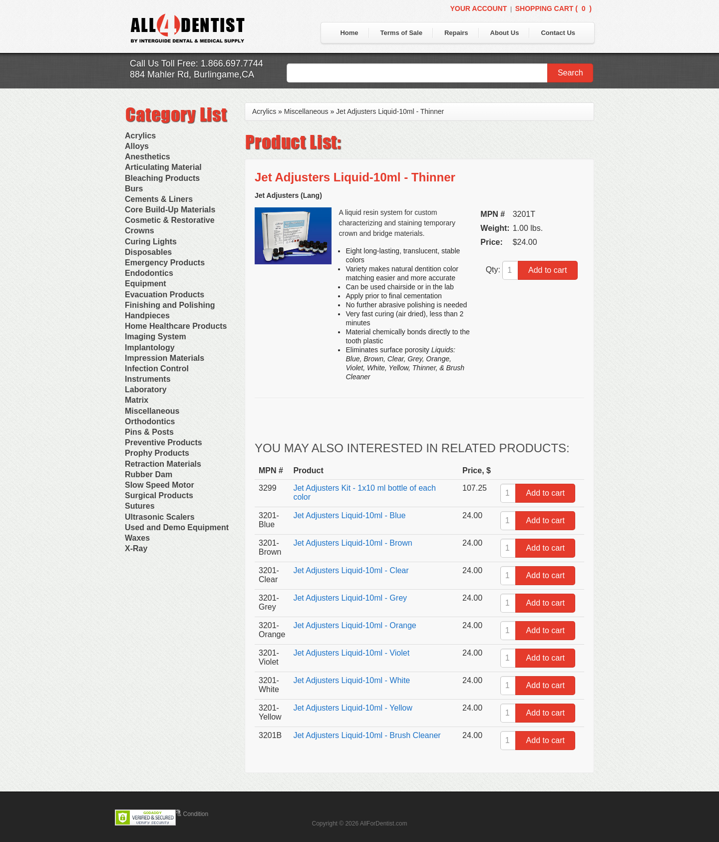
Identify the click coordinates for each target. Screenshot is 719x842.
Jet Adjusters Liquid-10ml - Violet (351, 653)
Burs (134, 188)
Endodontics (149, 273)
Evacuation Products (164, 294)
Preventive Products (163, 442)
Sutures (140, 506)
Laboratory (146, 389)
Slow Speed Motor (159, 485)
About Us (504, 32)
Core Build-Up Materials (170, 209)
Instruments (148, 379)
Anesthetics (147, 156)
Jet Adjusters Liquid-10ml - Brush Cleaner (366, 735)
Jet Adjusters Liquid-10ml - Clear (350, 570)
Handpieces (147, 315)
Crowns (139, 230)
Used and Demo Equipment (177, 527)
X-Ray (136, 548)
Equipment (145, 283)
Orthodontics (150, 421)
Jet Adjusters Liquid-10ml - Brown (352, 543)
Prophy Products (157, 453)
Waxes (137, 538)
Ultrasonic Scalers (160, 517)
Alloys (137, 146)
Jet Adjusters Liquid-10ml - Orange (354, 625)
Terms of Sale (401, 32)
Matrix (136, 400)
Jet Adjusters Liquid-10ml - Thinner (390, 111)
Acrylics (140, 135)
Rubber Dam (148, 474)
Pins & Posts (149, 432)
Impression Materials (164, 358)
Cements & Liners (159, 199)
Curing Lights (151, 241)
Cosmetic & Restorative (170, 220)
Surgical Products (159, 495)
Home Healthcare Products (176, 326)
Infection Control (157, 368)
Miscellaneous (152, 411)
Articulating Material (163, 167)
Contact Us (558, 32)
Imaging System (155, 336)
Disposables (148, 252)
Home (349, 32)
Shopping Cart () (553, 8)
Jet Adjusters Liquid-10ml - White (351, 680)
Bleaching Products (162, 178)
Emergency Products (165, 262)
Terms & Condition (183, 814)
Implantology (150, 347)
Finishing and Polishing (170, 305)
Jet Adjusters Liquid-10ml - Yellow (352, 708)
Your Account (478, 8)
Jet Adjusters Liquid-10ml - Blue (349, 515)
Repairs (456, 32)
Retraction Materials (163, 464)
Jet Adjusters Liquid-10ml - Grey (350, 598)
